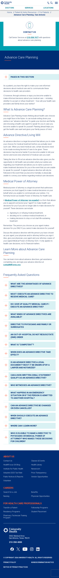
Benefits (34, 492)
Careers (8, 488)
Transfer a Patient (10, 508)
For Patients (44, 12)
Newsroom (35, 469)
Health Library (36, 465)
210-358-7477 (33, 37)
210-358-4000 (15, 542)
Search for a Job (10, 492)
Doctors (9, 8)
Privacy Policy (9, 562)
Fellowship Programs (39, 508)
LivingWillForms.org (11, 265)
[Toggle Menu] (56, 3)
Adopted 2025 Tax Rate (12, 473)
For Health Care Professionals (22, 503)
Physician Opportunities (40, 496)
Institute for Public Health (13, 469)
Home (9, 12)
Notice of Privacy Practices (15, 567)
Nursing (6, 496)
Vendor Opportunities (39, 477)
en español (34, 200)
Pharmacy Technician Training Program (15, 516)
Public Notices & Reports (13, 477)
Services (29, 8)
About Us (8, 456)
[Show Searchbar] (52, 3)
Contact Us (7, 461)
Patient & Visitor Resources (26, 12)
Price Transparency (38, 473)
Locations (48, 8)
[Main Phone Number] (48, 2)
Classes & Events (38, 461)
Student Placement (38, 512)
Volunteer (7, 481)
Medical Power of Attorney (16, 200)
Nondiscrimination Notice (42, 562)
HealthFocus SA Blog (11, 465)
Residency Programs (11, 512)
